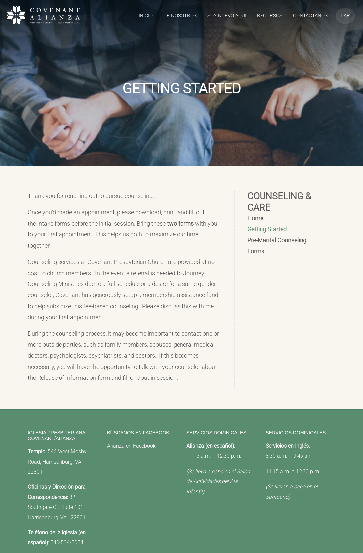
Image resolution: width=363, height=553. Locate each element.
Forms (255, 251)
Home (255, 218)
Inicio (146, 16)
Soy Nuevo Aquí (226, 16)
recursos (269, 16)
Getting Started (267, 229)
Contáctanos (310, 16)
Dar (345, 16)
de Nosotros (180, 16)
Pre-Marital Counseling (276, 240)
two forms (180, 223)
